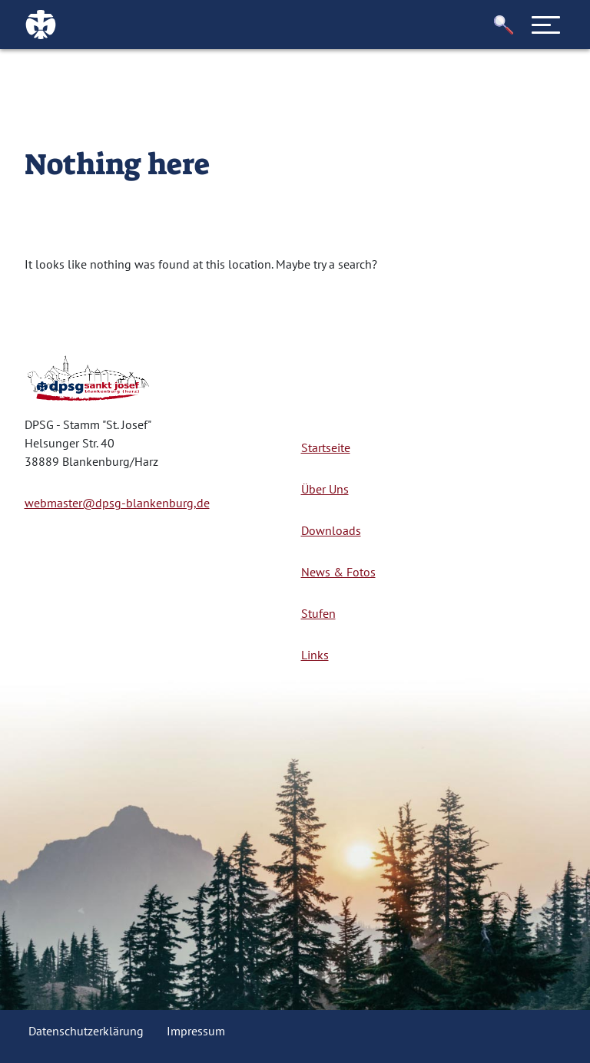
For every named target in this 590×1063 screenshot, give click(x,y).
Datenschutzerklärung (86, 1030)
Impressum (196, 1030)
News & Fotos (338, 571)
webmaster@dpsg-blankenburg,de (117, 502)
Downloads (331, 530)
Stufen (318, 613)
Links (315, 654)
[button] (504, 25)
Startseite (325, 447)
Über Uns (325, 489)
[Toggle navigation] (546, 24)
